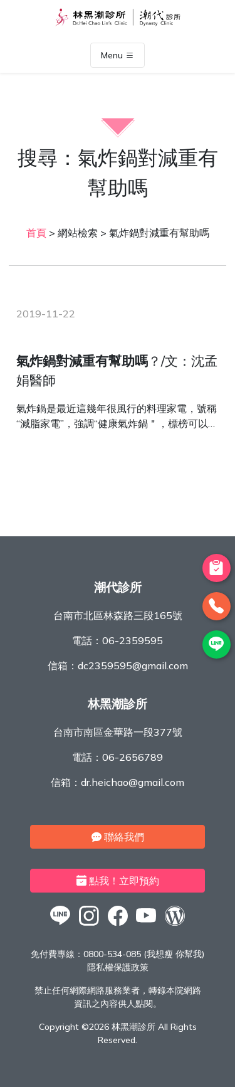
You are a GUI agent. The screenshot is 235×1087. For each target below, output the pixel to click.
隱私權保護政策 (118, 967)
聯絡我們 (117, 836)
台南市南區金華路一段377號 (117, 732)
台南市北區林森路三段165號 (117, 615)
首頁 (36, 232)
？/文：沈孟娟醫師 (116, 370)
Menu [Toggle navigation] (117, 55)
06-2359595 (132, 640)
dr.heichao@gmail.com (132, 782)
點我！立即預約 (117, 880)
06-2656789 (132, 757)
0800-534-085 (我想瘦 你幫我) (143, 954)
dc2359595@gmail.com (133, 665)
